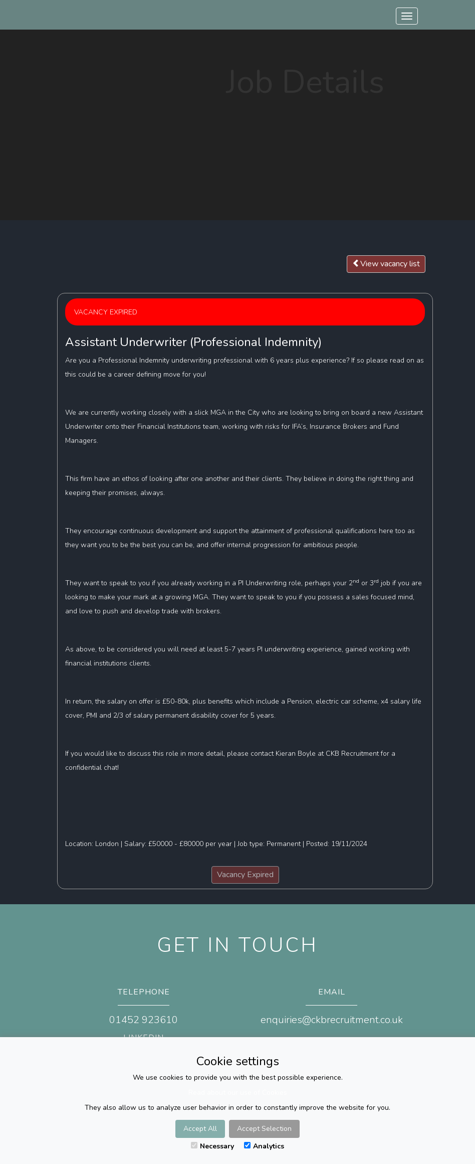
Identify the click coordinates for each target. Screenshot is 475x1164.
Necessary (212, 1146)
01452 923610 (143, 1020)
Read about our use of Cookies (237, 1092)
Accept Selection (264, 1128)
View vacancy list (386, 263)
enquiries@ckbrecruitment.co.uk (332, 1020)
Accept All (200, 1128)
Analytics (264, 1146)
